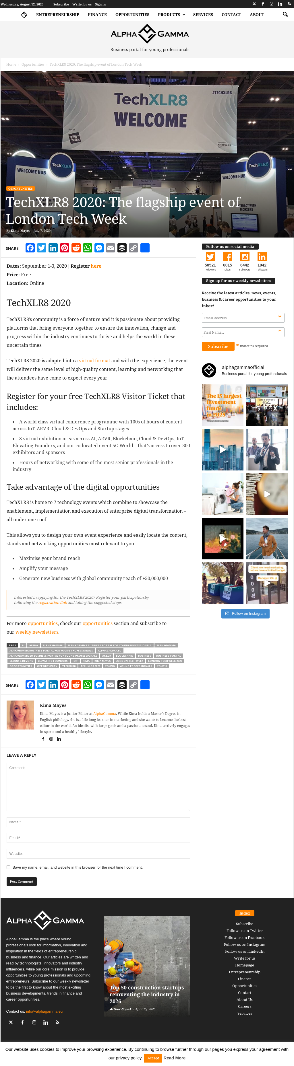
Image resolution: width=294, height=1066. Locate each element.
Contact (231, 14)
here (96, 266)
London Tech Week (129, 661)
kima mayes (102, 661)
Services (203, 14)
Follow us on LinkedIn (244, 951)
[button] (285, 14)
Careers (245, 1006)
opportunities (43, 623)
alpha (33, 645)
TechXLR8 (69, 666)
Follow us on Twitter (245, 930)
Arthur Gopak (120, 1009)
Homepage (244, 965)
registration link (52, 602)
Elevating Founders (53, 661)
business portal (168, 656)
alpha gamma (53, 645)
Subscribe (61, 4)
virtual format (94, 360)
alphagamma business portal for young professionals (51, 650)
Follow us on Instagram (244, 944)
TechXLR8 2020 (90, 666)
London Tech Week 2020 (165, 661)
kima (86, 661)
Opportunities (132, 14)
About (257, 14)
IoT (75, 661)
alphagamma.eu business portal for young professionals (53, 656)
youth (162, 666)
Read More (175, 1057)
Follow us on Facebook (245, 937)
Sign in (100, 4)
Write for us (82, 4)
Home (11, 64)
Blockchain (124, 656)
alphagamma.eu (109, 650)
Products (171, 14)
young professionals (136, 666)
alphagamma (166, 645)
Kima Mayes (20, 230)
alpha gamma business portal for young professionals (109, 645)
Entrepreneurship (57, 14)
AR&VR (106, 656)
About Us (245, 999)
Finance (97, 14)
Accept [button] (153, 1058)
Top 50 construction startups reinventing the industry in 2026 (147, 994)
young (110, 666)
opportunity (47, 666)
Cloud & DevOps (21, 661)
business (144, 656)
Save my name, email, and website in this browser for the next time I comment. (78, 867)
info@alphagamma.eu (44, 1011)
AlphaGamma (104, 713)
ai (23, 645)
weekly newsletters (37, 632)
